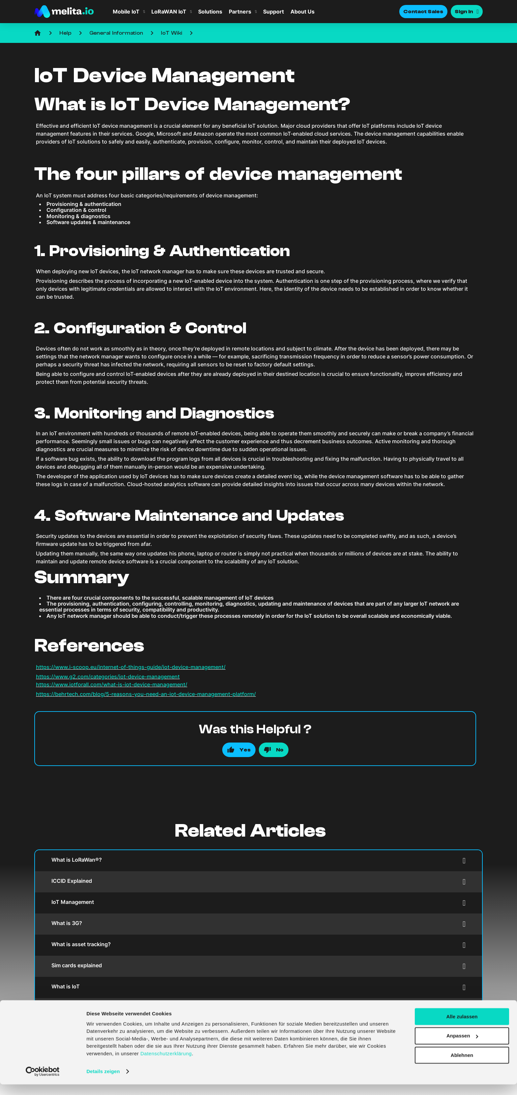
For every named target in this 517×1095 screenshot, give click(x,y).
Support (273, 12)
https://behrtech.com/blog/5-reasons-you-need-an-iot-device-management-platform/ (146, 694)
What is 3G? (258, 924)
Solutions (210, 12)
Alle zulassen (461, 1027)
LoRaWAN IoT (168, 12)
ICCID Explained (258, 882)
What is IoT (258, 987)
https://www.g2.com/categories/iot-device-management (108, 676)
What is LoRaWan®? (258, 860)
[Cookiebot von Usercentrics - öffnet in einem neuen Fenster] (43, 1082)
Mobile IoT (126, 12)
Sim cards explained (258, 966)
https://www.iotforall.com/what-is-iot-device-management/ (111, 684)
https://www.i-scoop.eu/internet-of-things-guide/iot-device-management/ (131, 667)
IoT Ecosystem (258, 1008)
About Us (302, 12)
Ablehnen (462, 1066)
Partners (240, 12)
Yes (245, 750)
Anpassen (462, 1046)
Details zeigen (103, 1082)
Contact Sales (423, 12)
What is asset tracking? (258, 945)
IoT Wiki (171, 33)
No (280, 750)
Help (65, 33)
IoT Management (258, 903)
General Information (116, 33)
